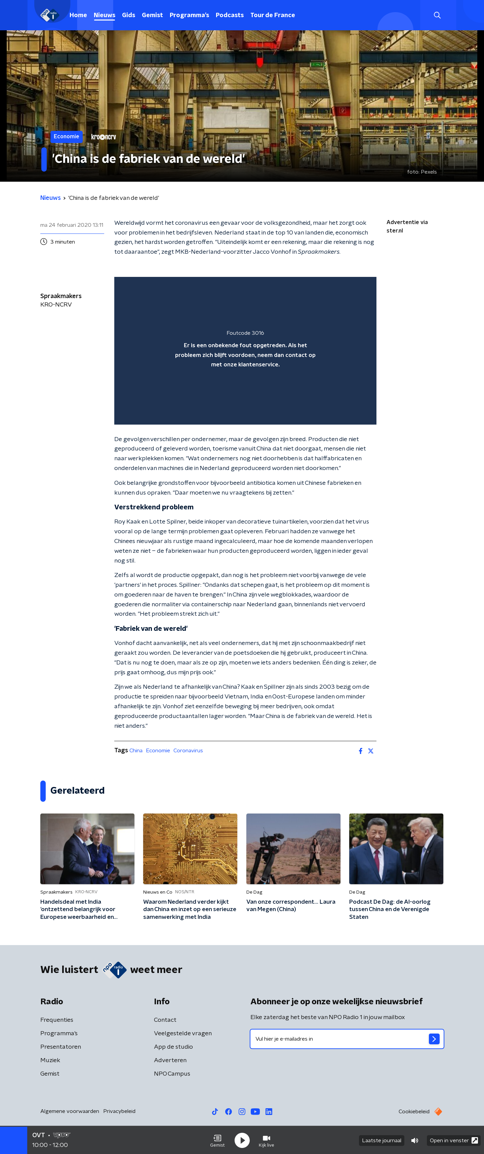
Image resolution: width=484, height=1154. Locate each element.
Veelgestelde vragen (183, 1034)
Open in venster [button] (454, 1140)
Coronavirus (188, 750)
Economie (158, 750)
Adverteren (170, 1060)
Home (78, 15)
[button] (217, 1140)
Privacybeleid (119, 1111)
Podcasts (230, 15)
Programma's (189, 15)
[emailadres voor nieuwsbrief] (347, 1039)
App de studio (173, 1047)
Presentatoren (60, 1047)
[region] (245, 351)
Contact (165, 1020)
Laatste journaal (381, 1140)
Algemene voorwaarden (69, 1111)
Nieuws (104, 15)
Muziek (50, 1060)
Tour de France (272, 15)
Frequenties (56, 1020)
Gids (128, 15)
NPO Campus (172, 1074)
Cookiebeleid (414, 1111)
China (136, 750)
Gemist (152, 15)
